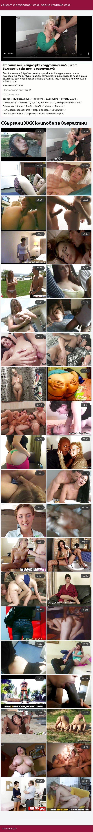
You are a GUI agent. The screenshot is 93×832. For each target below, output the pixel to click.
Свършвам (58, 110)
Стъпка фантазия (13, 114)
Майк (29, 106)
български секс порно (51, 114)
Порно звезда (41, 110)
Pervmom (38, 99)
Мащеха (58, 106)
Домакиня (8, 106)
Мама (47, 106)
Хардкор (31, 114)
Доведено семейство (67, 102)
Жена (20, 106)
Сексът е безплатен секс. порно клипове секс (36, 5)
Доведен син (45, 102)
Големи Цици (68, 99)
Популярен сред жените (16, 110)
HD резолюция (21, 99)
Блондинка (52, 99)
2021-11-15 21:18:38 (13, 85)
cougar (6, 99)
